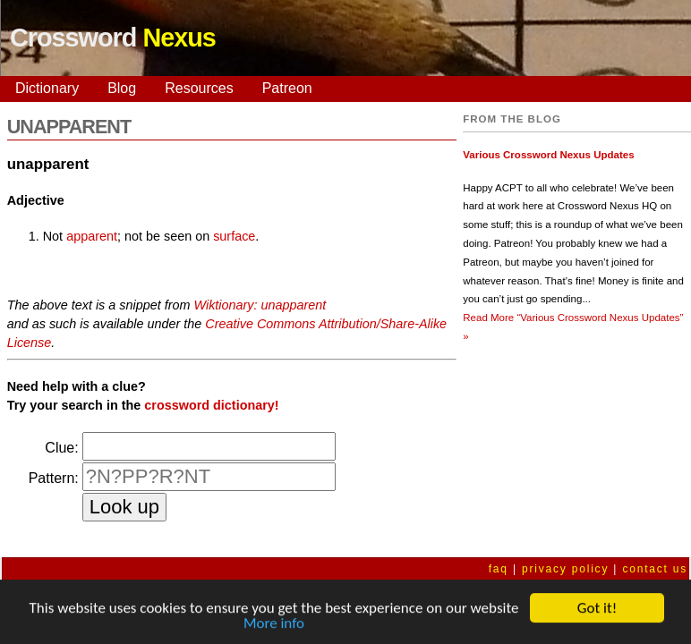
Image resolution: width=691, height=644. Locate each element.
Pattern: (54, 478)
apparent (91, 236)
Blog (121, 88)
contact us (654, 569)
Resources (199, 88)
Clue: (61, 447)
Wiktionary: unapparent (260, 305)
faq (498, 569)
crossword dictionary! (211, 405)
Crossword (113, 37)
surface (234, 236)
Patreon (287, 88)
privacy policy (565, 569)
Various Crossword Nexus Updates (548, 154)
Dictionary (47, 88)
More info (273, 624)
